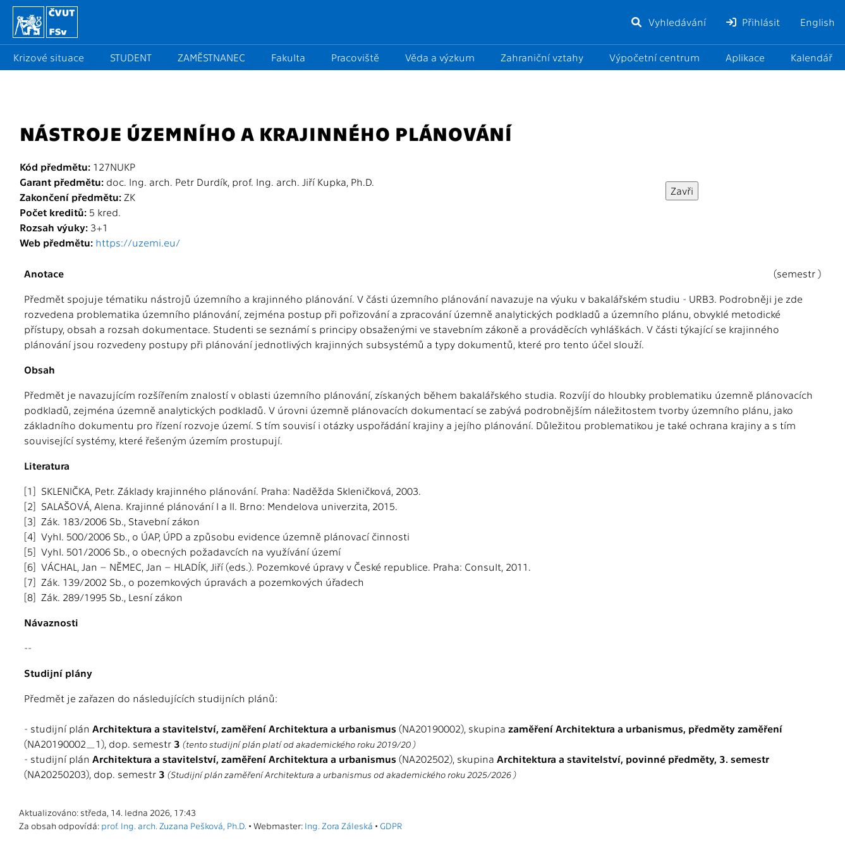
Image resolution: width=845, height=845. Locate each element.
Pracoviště (355, 57)
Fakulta (288, 57)
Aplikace (745, 57)
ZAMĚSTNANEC (211, 57)
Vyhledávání (668, 22)
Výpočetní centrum (654, 57)
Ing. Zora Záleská (339, 825)
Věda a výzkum (440, 57)
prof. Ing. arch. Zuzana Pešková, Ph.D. (173, 825)
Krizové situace (48, 57)
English (817, 22)
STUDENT (131, 57)
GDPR (391, 825)
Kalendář (811, 57)
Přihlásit (753, 22)
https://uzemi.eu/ (137, 242)
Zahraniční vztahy (542, 57)
